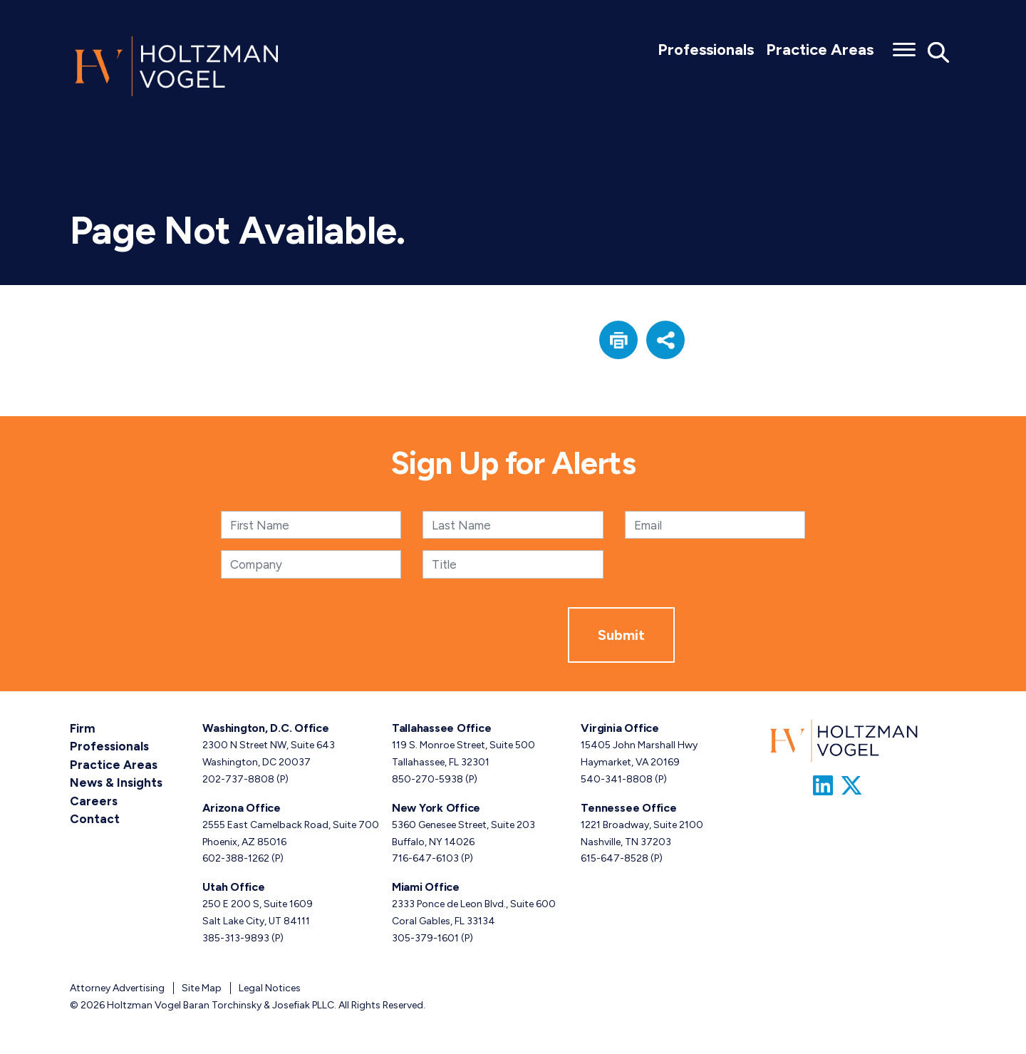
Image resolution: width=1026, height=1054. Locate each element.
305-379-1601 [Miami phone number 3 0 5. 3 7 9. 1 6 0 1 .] (425, 938)
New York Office (436, 808)
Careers (92, 796)
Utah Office (233, 887)
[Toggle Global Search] (938, 52)
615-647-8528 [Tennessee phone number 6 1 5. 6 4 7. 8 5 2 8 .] (614, 858)
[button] (618, 340)
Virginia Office (619, 728)
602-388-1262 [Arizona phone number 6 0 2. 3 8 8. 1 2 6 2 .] (235, 858)
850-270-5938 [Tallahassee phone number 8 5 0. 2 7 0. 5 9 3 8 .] (427, 779)
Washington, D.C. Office (265, 728)
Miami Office (426, 887)
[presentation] (459, 635)
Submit (621, 635)
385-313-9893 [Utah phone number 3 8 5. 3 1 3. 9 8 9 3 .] (235, 938)
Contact (92, 813)
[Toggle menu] (904, 44)
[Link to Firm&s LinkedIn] (823, 786)
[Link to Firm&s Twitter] (851, 786)
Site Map (202, 988)
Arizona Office (241, 808)
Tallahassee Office (442, 728)
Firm (82, 728)
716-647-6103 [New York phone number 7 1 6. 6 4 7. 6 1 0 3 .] (425, 858)
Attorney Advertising (117, 988)
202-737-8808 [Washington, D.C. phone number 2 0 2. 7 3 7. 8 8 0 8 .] (238, 779)
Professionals (706, 49)
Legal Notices (270, 988)
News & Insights (113, 779)
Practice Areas (820, 49)
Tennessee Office (628, 808)
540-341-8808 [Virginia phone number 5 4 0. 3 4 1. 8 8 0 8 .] (617, 779)
